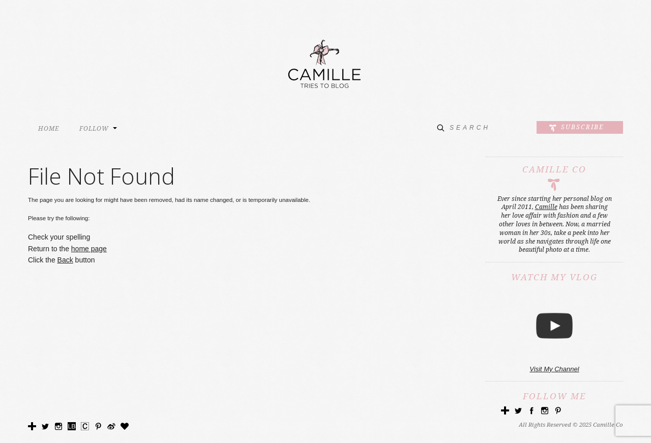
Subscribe (582, 127)
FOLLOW (94, 128)
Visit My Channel (554, 369)
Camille (546, 207)
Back (65, 260)
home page (89, 249)
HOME (48, 128)
